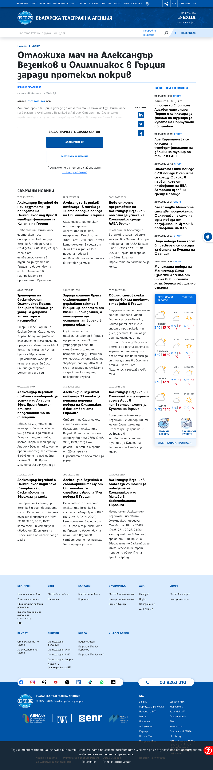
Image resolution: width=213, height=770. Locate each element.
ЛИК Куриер (146, 609)
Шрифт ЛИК (177, 701)
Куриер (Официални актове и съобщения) (29, 615)
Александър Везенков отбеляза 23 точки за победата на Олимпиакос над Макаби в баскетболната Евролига (127, 492)
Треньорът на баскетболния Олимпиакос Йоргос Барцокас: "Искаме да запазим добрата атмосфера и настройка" (36, 307)
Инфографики (133, 3)
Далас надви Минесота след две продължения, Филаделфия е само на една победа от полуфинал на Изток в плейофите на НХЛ (174, 217)
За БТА (143, 701)
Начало (22, 46)
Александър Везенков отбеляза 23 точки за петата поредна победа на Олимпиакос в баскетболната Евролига (82, 402)
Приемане (89, 762)
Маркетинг (176, 706)
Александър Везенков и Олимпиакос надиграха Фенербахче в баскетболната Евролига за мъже (37, 488)
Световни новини (58, 594)
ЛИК (73, 3)
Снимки (106, 3)
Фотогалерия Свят (59, 649)
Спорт (82, 3)
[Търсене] (166, 32)
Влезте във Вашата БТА (74, 156)
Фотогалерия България (56, 643)
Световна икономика (121, 594)
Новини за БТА (147, 711)
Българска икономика (121, 599)
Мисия (143, 716)
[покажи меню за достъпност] (208, 750)
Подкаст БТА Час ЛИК (91, 654)
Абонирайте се (74, 142)
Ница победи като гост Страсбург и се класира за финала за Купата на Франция (175, 247)
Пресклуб (185, 3)
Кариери (144, 731)
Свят (34, 3)
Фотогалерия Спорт (60, 659)
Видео (117, 3)
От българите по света (28, 643)
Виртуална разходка (151, 706)
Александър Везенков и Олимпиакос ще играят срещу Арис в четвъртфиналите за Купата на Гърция (129, 400)
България (22, 3)
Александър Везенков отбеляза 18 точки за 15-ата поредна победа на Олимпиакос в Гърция (83, 208)
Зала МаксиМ (177, 711)
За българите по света (27, 651)
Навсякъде (188, 33)
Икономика (61, 3)
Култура (144, 594)
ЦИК (20, 623)
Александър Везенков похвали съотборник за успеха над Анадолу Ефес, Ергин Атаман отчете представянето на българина (38, 404)
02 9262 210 (172, 682)
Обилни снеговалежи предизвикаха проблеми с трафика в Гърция (129, 299)
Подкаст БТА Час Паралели (88, 648)
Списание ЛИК (178, 716)
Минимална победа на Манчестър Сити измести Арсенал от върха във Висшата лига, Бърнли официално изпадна (175, 277)
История (144, 721)
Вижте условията (74, 172)
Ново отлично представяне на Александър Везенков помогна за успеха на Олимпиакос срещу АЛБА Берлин (127, 213)
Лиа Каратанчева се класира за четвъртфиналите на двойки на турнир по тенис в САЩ (174, 147)
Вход (189, 17)
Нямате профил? (186, 22)
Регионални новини (29, 599)
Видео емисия (86, 641)
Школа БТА (145, 736)
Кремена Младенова (29, 87)
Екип (172, 721)
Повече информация (117, 762)
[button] (148, 3)
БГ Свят (93, 3)
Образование (147, 604)
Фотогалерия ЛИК (59, 654)
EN (194, 3)
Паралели (53, 599)
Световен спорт (180, 594)
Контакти (176, 726)
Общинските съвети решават (30, 606)
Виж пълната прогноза (174, 442)
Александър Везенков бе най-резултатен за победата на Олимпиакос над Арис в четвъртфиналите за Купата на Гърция (38, 213)
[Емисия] (174, 33)
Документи (146, 726)
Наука (142, 599)
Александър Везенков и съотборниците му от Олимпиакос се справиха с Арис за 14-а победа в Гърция (83, 488)
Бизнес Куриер (117, 604)
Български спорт (180, 599)
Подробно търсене (149, 32)
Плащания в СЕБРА (180, 731)
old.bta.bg (175, 736)
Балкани (45, 3)
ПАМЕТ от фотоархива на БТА (59, 666)
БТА (174, 3)
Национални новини (29, 594)
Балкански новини (89, 594)
